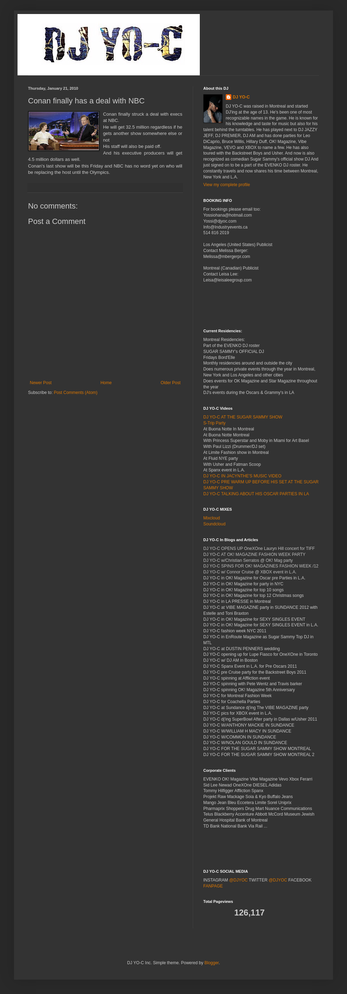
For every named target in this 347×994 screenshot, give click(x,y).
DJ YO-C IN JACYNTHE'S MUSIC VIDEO (242, 476)
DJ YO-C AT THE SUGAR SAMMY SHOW (243, 417)
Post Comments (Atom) (75, 392)
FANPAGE (213, 886)
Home (106, 382)
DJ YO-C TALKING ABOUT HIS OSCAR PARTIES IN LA (256, 493)
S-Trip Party (214, 423)
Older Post (171, 382)
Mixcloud (211, 518)
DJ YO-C (241, 97)
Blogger (211, 962)
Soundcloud (214, 524)
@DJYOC (238, 880)
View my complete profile (226, 184)
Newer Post (41, 382)
